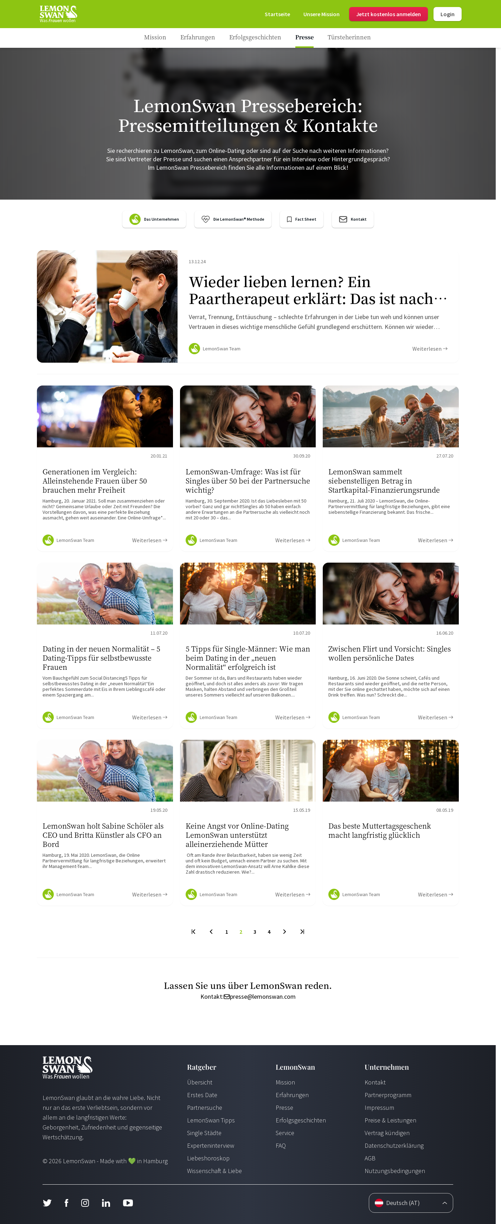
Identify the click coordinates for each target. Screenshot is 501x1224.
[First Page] (194, 931)
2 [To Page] (240, 931)
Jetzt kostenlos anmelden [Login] (388, 14)
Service (285, 1133)
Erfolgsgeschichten (301, 1120)
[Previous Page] (211, 931)
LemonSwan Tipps (211, 1120)
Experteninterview (210, 1145)
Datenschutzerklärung (394, 1145)
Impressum (379, 1107)
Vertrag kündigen (387, 1133)
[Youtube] (128, 1202)
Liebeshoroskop (208, 1158)
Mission (285, 1082)
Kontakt (375, 1082)
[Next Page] (285, 931)
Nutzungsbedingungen (395, 1171)
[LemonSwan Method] (232, 219)
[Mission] (321, 14)
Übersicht (199, 1082)
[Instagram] (85, 1203)
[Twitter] (47, 1202)
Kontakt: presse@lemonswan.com (248, 996)
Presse (284, 1107)
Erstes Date (202, 1095)
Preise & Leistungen (390, 1120)
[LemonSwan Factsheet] (301, 219)
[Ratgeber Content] (248, 306)
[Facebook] (66, 1203)
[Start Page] (58, 14)
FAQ (281, 1145)
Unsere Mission (321, 14)
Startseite (277, 14)
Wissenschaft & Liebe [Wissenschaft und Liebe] (214, 1171)
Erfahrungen (292, 1095)
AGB (370, 1158)
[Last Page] (302, 931)
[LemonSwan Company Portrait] (154, 219)
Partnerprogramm (388, 1095)
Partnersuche (204, 1107)
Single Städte (204, 1133)
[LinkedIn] (106, 1203)
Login (448, 14)
